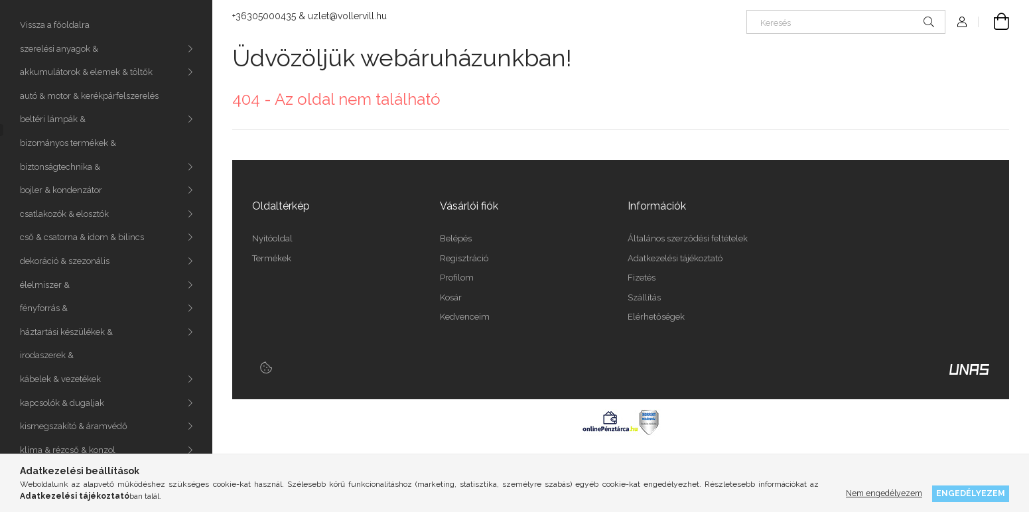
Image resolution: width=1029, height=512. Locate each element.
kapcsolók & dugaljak (62, 403)
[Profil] (962, 22)
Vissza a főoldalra (55, 25)
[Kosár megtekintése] (994, 22)
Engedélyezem (970, 493)
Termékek (271, 258)
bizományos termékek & (68, 143)
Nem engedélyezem (884, 493)
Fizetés (641, 278)
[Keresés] (845, 22)
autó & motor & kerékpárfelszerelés (89, 96)
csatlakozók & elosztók (64, 214)
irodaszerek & (47, 355)
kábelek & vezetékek (60, 379)
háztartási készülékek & (66, 332)
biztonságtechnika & (60, 167)
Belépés (456, 238)
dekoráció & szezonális (64, 261)
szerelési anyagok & (59, 49)
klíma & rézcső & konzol (67, 450)
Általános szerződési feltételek (688, 238)
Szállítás (644, 297)
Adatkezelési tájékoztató (675, 258)
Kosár (451, 297)
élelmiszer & (45, 285)
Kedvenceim (465, 317)
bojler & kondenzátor (61, 190)
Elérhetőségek (656, 317)
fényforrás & (44, 308)
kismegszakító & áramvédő (73, 426)
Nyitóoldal (272, 238)
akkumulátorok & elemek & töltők (86, 72)
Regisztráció (464, 258)
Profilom (457, 278)
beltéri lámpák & (53, 119)
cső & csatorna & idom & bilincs (82, 237)
